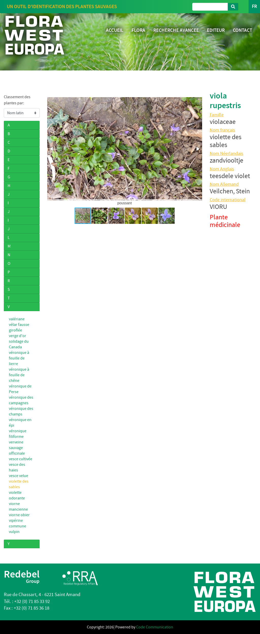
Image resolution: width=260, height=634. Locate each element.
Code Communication (154, 627)
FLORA (138, 30)
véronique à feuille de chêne (19, 375)
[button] (52, 149)
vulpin (14, 531)
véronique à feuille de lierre (19, 358)
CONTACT (242, 30)
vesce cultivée (20, 459)
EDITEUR (216, 30)
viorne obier (19, 514)
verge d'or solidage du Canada (19, 341)
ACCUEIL (114, 30)
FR (254, 6)
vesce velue (18, 475)
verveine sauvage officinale (17, 448)
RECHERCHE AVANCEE (176, 30)
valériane (17, 319)
